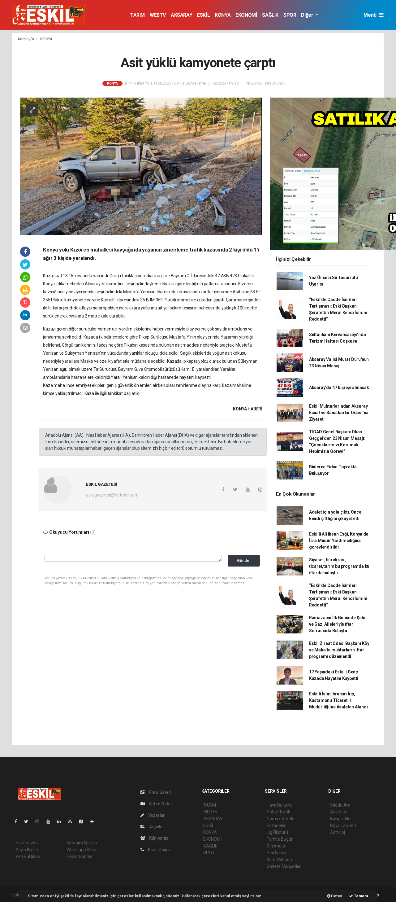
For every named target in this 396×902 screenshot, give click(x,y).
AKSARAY (181, 15)
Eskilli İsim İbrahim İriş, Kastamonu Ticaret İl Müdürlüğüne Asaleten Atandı (338, 700)
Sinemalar (276, 845)
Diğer (307, 15)
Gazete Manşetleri (284, 866)
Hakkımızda (26, 842)
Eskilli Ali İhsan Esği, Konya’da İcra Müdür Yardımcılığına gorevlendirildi (338, 541)
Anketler (338, 811)
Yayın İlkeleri (27, 849)
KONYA (222, 15)
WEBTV (158, 15)
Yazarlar (152, 815)
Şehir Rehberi (279, 859)
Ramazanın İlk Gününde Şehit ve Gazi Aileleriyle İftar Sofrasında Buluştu (338, 624)
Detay (334, 896)
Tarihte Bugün (280, 839)
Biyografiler (341, 818)
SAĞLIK (270, 15)
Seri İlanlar (277, 852)
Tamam (358, 896)
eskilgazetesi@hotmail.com (112, 495)
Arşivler (152, 826)
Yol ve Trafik (278, 811)
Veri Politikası (28, 856)
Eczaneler (276, 825)
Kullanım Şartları (82, 842)
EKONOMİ (246, 15)
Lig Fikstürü (277, 832)
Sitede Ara (340, 805)
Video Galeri (156, 803)
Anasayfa (26, 39)
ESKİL (203, 15)
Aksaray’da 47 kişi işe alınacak (339, 387)
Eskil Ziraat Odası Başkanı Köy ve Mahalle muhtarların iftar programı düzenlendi (339, 650)
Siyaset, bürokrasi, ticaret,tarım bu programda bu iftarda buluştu (339, 566)
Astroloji (338, 832)
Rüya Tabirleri (343, 825)
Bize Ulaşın (155, 849)
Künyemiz (154, 838)
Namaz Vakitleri (282, 818)
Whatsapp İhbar (82, 849)
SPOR (289, 15)
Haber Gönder (80, 856)
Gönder (244, 560)
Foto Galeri (155, 792)
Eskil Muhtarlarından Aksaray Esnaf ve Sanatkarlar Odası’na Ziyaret (338, 413)
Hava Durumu (280, 805)
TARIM (137, 15)
